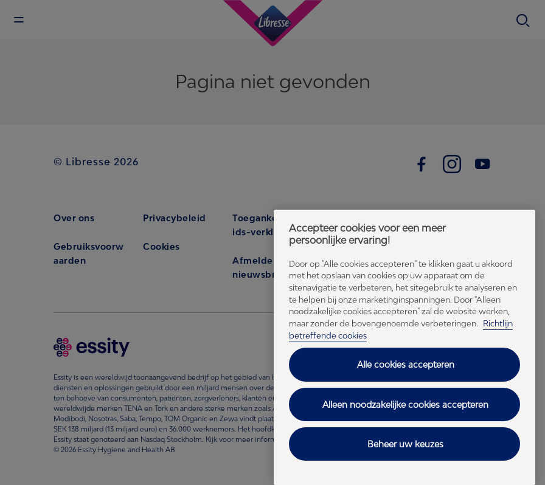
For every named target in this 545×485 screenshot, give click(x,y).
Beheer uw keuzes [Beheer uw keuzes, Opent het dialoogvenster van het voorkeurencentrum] (405, 444)
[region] (404, 347)
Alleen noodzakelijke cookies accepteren (405, 404)
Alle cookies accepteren (405, 364)
